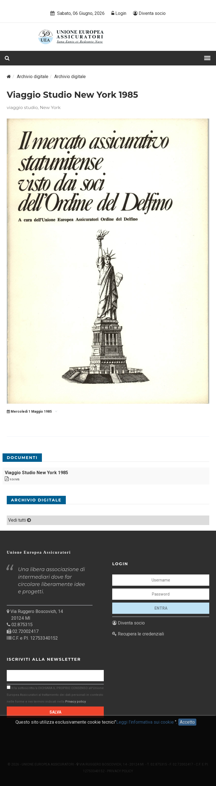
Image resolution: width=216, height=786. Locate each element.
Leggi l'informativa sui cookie (145, 725)
